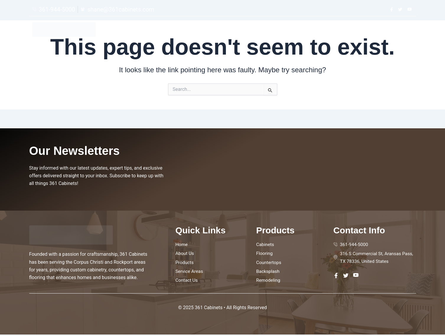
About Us (299, 30)
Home (274, 30)
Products (329, 30)
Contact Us (399, 30)
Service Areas (363, 30)
